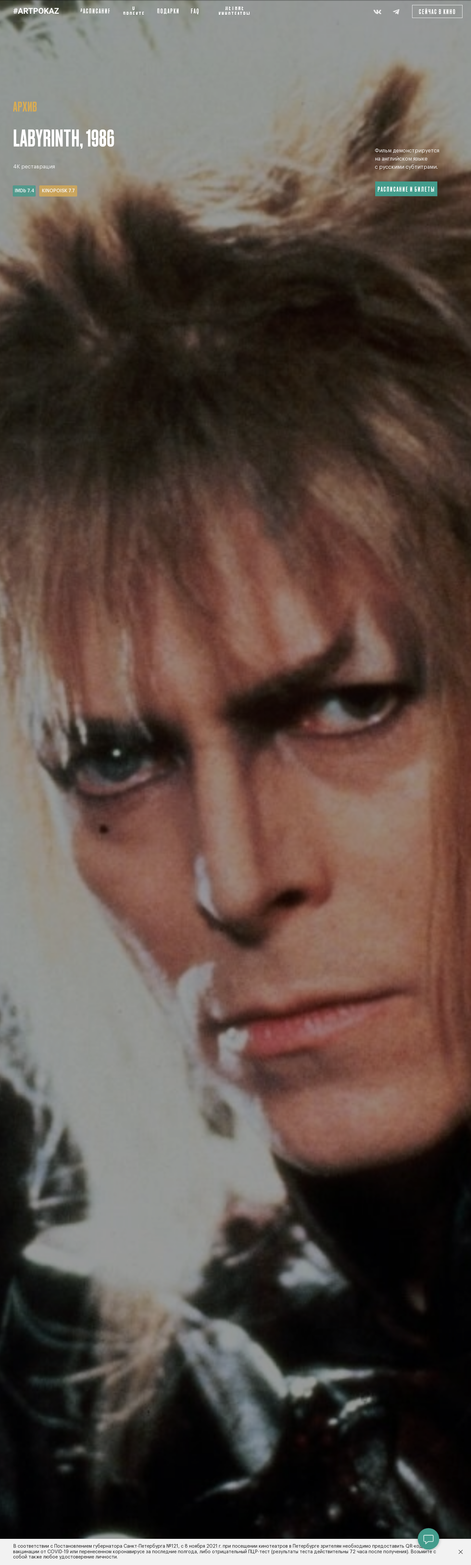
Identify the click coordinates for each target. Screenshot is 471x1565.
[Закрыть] (460, 1552)
